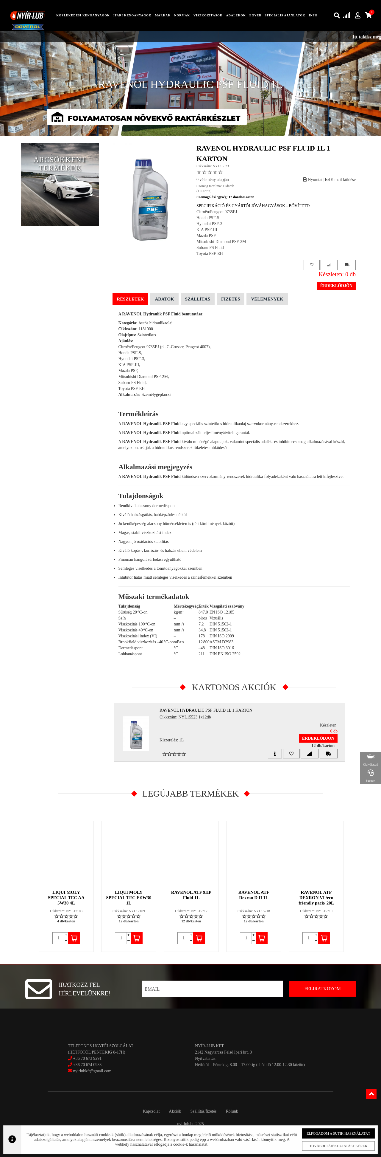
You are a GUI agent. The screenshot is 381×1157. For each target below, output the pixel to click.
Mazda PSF (206, 235)
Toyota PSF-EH (209, 253)
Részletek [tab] (130, 299)
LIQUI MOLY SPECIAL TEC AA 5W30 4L (66, 897)
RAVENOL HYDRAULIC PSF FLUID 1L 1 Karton (206, 710)
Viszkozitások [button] (207, 15)
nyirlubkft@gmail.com (89, 1071)
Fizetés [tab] (230, 299)
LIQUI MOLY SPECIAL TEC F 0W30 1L (128, 897)
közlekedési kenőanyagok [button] (83, 15)
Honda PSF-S (207, 218)
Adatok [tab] (164, 299)
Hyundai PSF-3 (209, 224)
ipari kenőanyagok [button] (132, 15)
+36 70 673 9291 (87, 1058)
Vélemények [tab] (267, 299)
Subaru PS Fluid (210, 247)
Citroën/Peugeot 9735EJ (216, 212)
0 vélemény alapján (212, 179)
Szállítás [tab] (197, 299)
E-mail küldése (340, 179)
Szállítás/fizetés (203, 1111)
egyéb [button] (255, 15)
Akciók (175, 1111)
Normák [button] (182, 15)
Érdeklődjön (336, 286)
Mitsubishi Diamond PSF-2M (221, 241)
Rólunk (232, 1111)
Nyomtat (313, 179)
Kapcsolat (151, 1111)
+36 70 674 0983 (87, 1064)
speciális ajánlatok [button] (285, 15)
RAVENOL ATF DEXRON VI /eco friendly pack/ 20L (316, 897)
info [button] (313, 15)
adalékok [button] (236, 15)
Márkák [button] (163, 15)
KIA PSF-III (206, 229)
